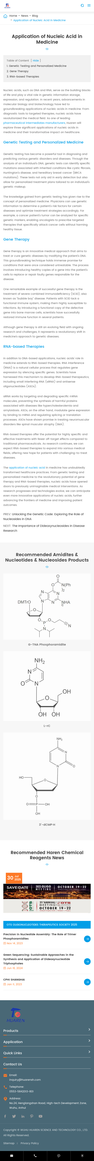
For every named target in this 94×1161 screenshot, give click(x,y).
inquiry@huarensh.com (25, 1080)
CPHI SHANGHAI (14, 980)
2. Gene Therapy (17, 71)
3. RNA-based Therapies (23, 76)
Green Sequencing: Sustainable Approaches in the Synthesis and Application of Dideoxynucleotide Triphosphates (38, 959)
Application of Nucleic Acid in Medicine (39, 20)
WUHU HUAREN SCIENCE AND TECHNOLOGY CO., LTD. (54, 1130)
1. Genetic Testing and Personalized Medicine (36, 66)
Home (13, 16)
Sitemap (8, 1143)
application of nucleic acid (27, 468)
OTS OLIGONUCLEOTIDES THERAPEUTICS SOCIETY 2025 (42, 925)
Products (10, 1031)
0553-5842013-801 (21, 1091)
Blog (35, 16)
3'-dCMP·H (47, 825)
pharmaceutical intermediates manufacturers (34, 123)
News (24, 16)
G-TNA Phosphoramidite (47, 645)
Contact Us (12, 1064)
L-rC (47, 726)
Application (13, 1042)
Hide (36, 60)
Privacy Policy (30, 1143)
